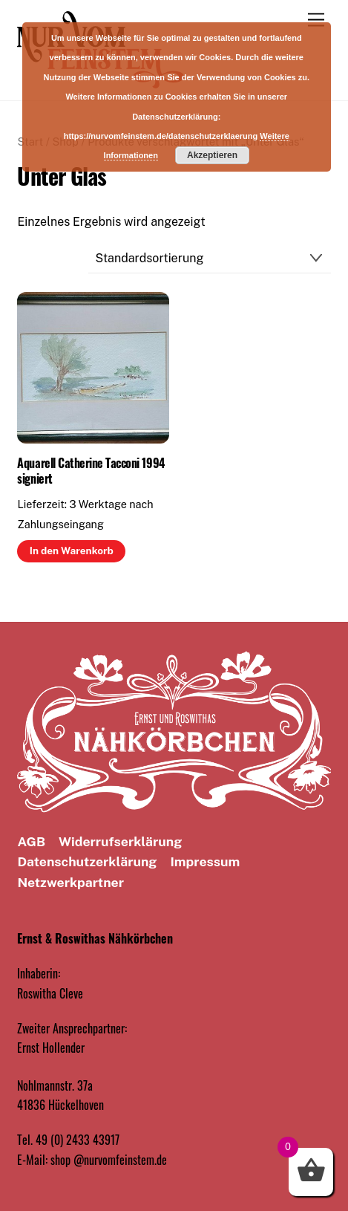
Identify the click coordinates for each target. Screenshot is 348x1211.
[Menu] (316, 20)
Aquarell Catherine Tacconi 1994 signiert (90, 471)
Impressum (205, 861)
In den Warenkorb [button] (72, 550)
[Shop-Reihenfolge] (209, 258)
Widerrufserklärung (120, 841)
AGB (31, 841)
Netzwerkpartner (70, 882)
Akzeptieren (212, 155)
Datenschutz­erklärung (87, 861)
